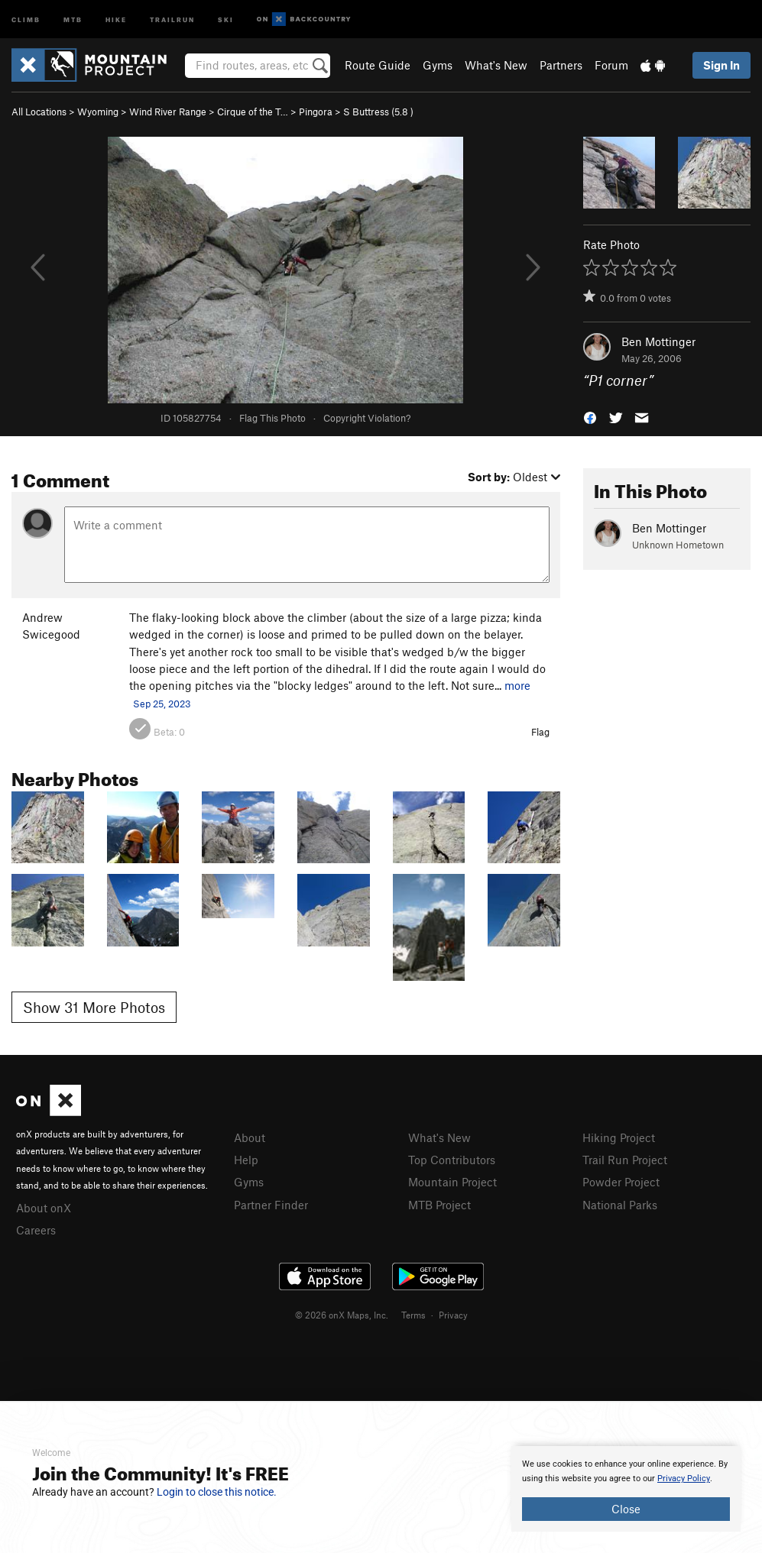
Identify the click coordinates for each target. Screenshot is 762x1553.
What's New (496, 65)
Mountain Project (452, 1182)
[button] (590, 416)
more (517, 685)
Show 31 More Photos (94, 1007)
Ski (226, 19)
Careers (36, 1230)
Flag (540, 732)
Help (246, 1159)
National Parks (619, 1205)
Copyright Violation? (366, 418)
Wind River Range (167, 111)
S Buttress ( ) (378, 111)
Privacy (453, 1314)
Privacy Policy (683, 1478)
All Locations (38, 111)
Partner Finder (271, 1205)
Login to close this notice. (217, 1492)
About (249, 1137)
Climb (26, 19)
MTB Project (439, 1205)
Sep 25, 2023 (162, 703)
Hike (116, 19)
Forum (611, 65)
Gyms (437, 65)
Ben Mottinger (658, 341)
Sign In (721, 65)
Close (625, 1509)
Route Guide (377, 65)
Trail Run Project (624, 1159)
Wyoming (97, 111)
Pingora (315, 111)
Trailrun (172, 19)
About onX (43, 1208)
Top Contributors (451, 1159)
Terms (413, 1314)
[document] (626, 1489)
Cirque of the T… (252, 111)
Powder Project (621, 1182)
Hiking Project (618, 1137)
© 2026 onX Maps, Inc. (341, 1314)
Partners (561, 65)
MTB (73, 19)
